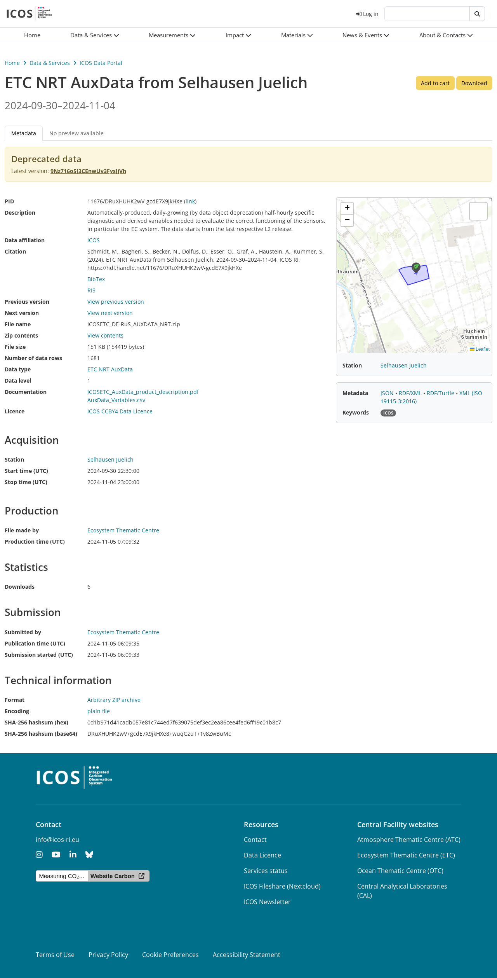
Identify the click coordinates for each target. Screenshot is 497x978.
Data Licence (262, 855)
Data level (18, 380)
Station (14, 459)
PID (9, 201)
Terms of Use (55, 954)
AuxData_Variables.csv (116, 400)
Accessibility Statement (246, 954)
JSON (388, 393)
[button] (95, 35)
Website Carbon (112, 876)
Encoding (17, 711)
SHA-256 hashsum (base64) (41, 733)
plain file (98, 711)
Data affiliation (25, 240)
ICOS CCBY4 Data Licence (120, 411)
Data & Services (50, 62)
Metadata (23, 133)
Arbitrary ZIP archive (114, 699)
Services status (266, 870)
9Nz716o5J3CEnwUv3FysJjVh (88, 171)
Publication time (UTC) (35, 643)
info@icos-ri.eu (57, 839)
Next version (22, 313)
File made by (22, 530)
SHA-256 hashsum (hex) (36, 722)
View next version (110, 313)
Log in (367, 13)
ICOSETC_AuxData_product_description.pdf (143, 391)
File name (18, 324)
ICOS (93, 240)
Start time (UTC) (26, 470)
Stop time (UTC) (26, 482)
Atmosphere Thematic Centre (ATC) (409, 839)
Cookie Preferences (170, 954)
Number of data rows (33, 358)
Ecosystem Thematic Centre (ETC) (406, 855)
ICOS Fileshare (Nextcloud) (282, 886)
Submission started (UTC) (39, 654)
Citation (15, 251)
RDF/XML (411, 393)
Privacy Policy (108, 954)
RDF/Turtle (441, 393)
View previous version (115, 301)
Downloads (20, 586)
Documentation (26, 391)
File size (15, 346)
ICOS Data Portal (101, 62)
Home (12, 62)
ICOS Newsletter (267, 902)
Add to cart (435, 83)
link (190, 201)
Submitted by (23, 632)
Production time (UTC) (35, 541)
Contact (255, 839)
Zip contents (21, 335)
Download (474, 83)
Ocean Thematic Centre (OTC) (400, 870)
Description (20, 212)
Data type (18, 369)
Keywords (355, 412)
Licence (14, 411)
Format (14, 699)
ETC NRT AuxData (110, 369)
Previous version (27, 301)
